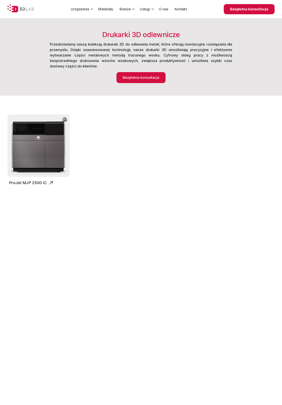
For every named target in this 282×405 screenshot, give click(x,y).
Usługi (147, 9)
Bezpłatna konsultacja (249, 9)
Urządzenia (82, 9)
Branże (127, 9)
